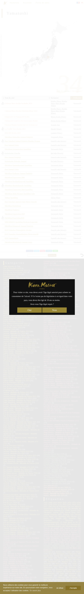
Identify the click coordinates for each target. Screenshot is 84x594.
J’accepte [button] (73, 588)
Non (54, 310)
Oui (30, 310)
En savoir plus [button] (35, 590)
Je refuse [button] (59, 588)
